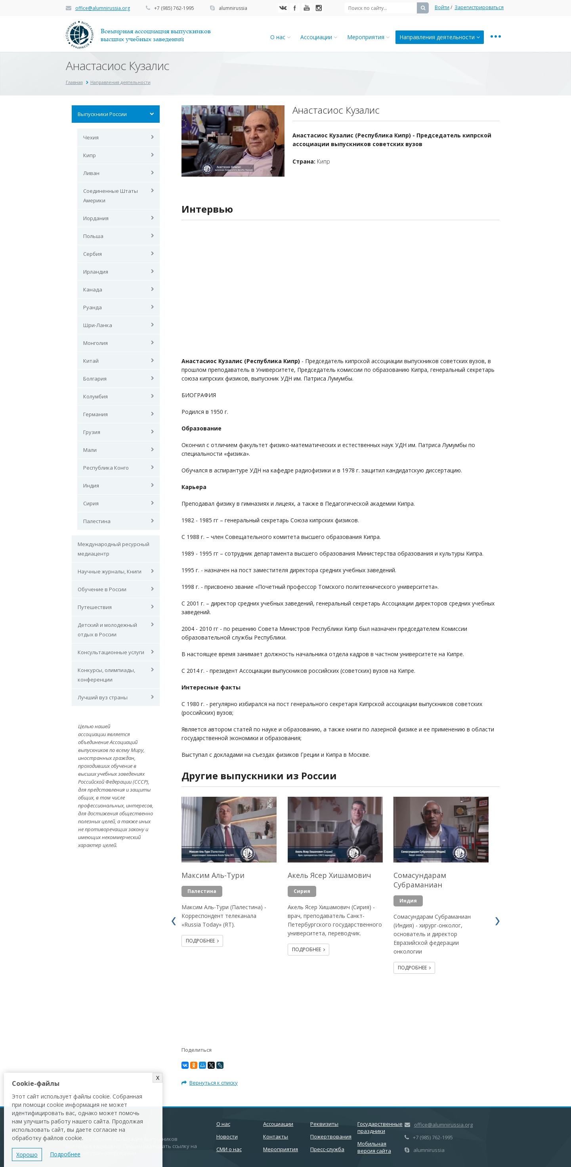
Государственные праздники (380, 1127)
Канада (92, 289)
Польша (93, 236)
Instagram (318, 8)
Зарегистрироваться (479, 7)
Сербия (92, 253)
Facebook (295, 8)
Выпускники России (102, 114)
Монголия (95, 342)
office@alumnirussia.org (102, 8)
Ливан (91, 173)
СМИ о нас (229, 1149)
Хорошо (27, 1154)
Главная (74, 82)
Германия (95, 414)
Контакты (275, 1136)
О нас (280, 37)
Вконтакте (283, 8)
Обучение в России (102, 589)
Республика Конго (106, 467)
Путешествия (95, 607)
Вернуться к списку (209, 1082)
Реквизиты (324, 1123)
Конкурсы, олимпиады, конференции (106, 674)
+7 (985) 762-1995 (174, 8)
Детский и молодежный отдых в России (107, 629)
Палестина (97, 521)
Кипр (89, 155)
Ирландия (95, 271)
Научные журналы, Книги (109, 571)
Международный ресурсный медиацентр (113, 549)
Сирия (91, 503)
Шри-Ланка (97, 325)
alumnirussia (233, 8)
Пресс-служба (327, 1149)
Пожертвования (330, 1136)
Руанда (92, 307)
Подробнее (202, 940)
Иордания (96, 218)
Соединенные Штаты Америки (110, 195)
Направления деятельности (439, 37)
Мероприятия (368, 37)
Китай (91, 360)
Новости (227, 1136)
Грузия (91, 432)
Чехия (91, 137)
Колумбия (95, 396)
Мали (90, 449)
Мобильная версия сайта (374, 1147)
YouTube (306, 8)
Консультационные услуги (111, 652)
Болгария (95, 378)
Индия (91, 485)
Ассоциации (318, 37)
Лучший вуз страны (103, 697)
